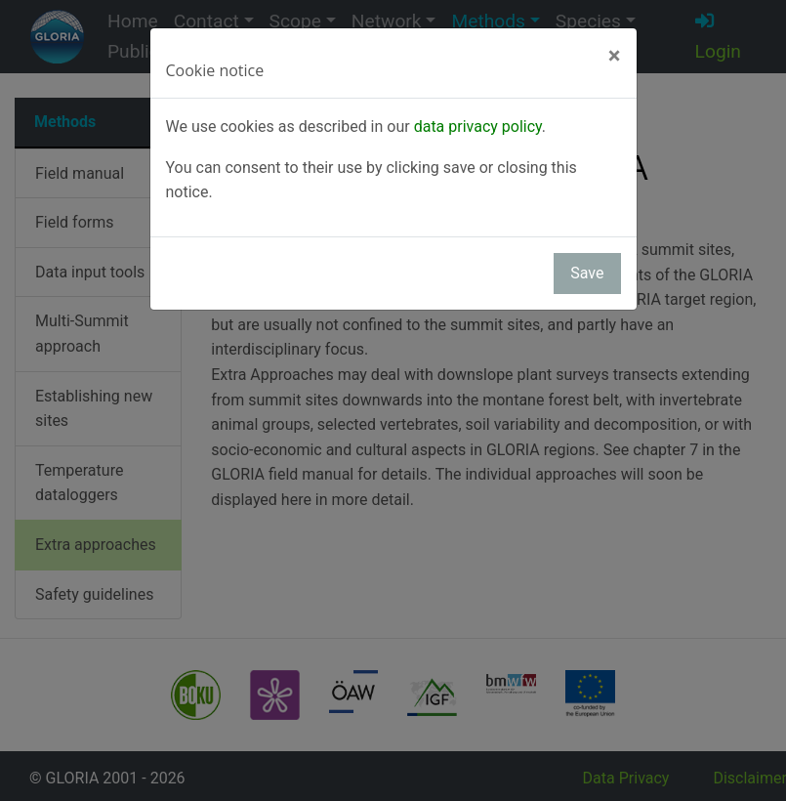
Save (586, 273)
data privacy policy (478, 126)
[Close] (615, 55)
